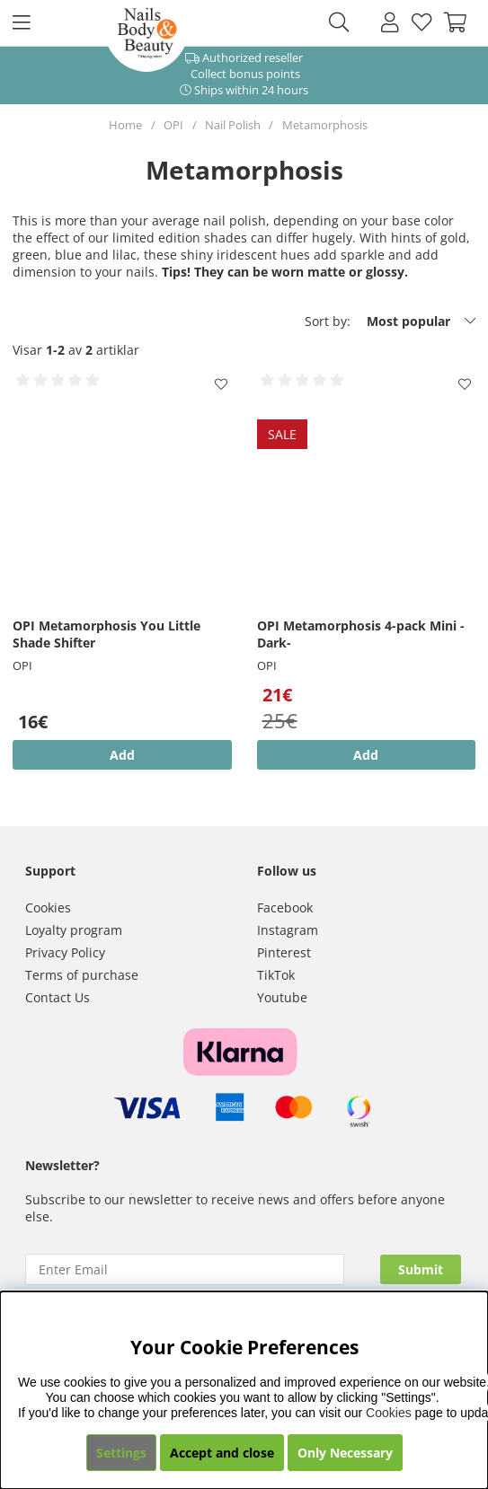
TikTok (276, 974)
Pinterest (284, 952)
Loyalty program (73, 929)
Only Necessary (345, 1452)
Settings (121, 1452)
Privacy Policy (65, 952)
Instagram (287, 929)
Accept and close (222, 1452)
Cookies (48, 907)
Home (125, 125)
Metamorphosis (325, 125)
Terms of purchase (81, 974)
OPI (173, 125)
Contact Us (57, 997)
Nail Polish (233, 125)
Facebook (285, 907)
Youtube (282, 997)
